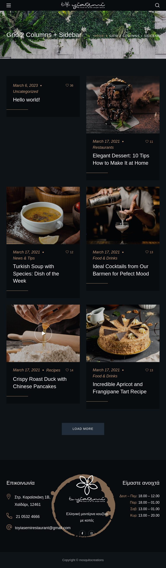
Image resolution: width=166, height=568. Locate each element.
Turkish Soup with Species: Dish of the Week (36, 273)
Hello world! (26, 100)
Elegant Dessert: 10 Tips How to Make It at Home (121, 159)
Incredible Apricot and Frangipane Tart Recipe (120, 387)
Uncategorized (25, 91)
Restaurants (103, 147)
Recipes (53, 370)
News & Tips (24, 258)
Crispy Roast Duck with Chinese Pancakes (40, 382)
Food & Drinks (105, 258)
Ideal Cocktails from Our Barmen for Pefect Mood (121, 270)
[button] (157, 5)
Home (99, 36)
